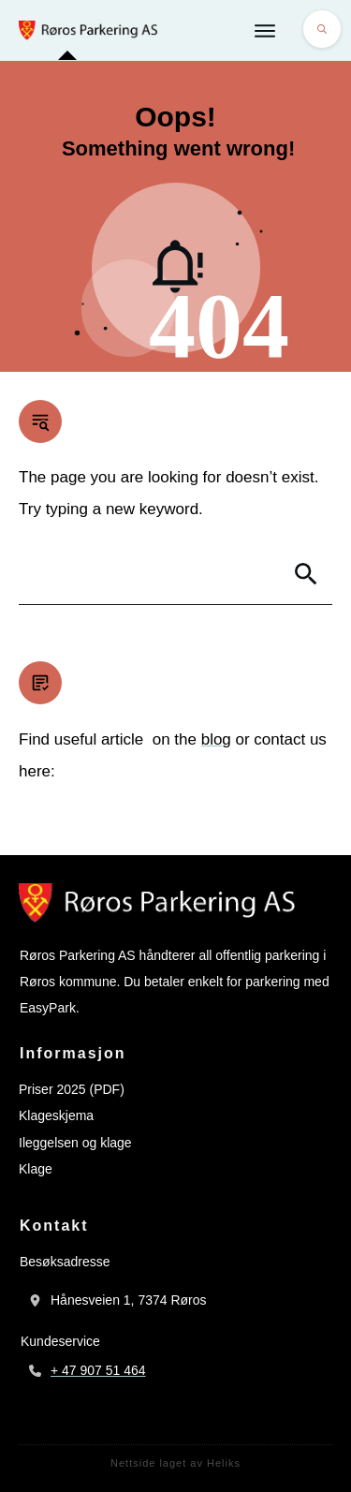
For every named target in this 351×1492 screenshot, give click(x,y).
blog (216, 739)
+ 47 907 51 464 (98, 1370)
